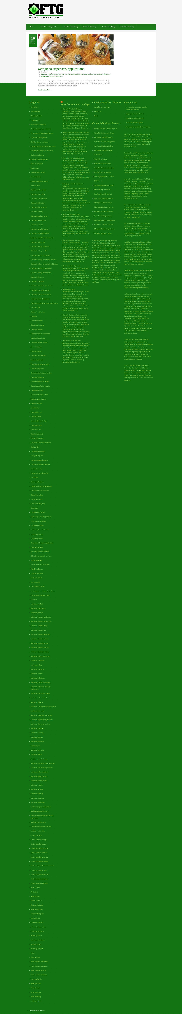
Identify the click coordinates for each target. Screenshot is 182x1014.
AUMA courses (136, 144)
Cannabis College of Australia (103, 224)
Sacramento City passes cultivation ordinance (138, 311)
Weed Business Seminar (38, 970)
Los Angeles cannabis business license (43, 591)
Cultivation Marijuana (38, 504)
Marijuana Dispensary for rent (104, 207)
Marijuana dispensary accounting (41, 715)
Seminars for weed (37, 909)
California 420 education (39, 199)
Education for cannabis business (41, 556)
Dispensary (34, 508)
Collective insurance (37, 438)
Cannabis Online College (39, 421)
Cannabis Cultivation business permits (75, 315)
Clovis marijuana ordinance (140, 373)
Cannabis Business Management (104, 142)
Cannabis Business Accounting (104, 168)
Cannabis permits (36, 425)
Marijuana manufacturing (39, 759)
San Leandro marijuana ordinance (142, 328)
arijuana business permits (39, 138)
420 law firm (140, 137)
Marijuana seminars (37, 794)
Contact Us (98, 111)
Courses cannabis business (39, 460)
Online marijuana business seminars (42, 866)
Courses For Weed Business (133, 184)
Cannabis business (37, 329)
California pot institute (38, 312)
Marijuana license (36, 754)
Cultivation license (37, 499)
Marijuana (34, 600)
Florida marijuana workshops (40, 565)
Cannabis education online (39, 395)
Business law (35, 168)
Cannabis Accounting (70, 27)
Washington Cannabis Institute (104, 176)
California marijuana (37, 281)
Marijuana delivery (37, 702)
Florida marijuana (36, 560)
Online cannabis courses (38, 844)
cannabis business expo (131, 158)
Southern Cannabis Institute (103, 194)
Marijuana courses (37, 674)
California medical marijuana (40, 299)
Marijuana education (37, 728)
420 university (35, 111)
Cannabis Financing (127, 27)
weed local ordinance (99, 258)
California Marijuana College (103, 146)
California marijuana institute (40, 290)
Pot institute (35, 892)
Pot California (35, 888)
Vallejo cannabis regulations (111, 245)
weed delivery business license (110, 255)
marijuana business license (133, 339)
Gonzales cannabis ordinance (140, 231)
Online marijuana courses (39, 870)
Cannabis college (36, 347)
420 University (133, 139)
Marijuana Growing (37, 733)
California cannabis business (40, 233)
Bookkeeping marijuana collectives (42, 151)
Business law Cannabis (38, 172)
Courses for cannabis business (40, 464)
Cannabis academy (37, 321)
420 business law (142, 134)
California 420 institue (38, 203)
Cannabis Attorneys (90, 27)
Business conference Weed (39, 159)
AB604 (138, 142)
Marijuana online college (39, 776)
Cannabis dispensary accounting (41, 373)
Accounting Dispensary (38, 124)
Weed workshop (36, 996)
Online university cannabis (39, 883)
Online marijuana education (40, 874)
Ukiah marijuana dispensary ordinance (104, 241)
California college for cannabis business (43, 260)
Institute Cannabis (36, 578)
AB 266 (126, 142)
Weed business (35, 957)
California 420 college (38, 194)
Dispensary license (37, 538)
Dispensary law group (131, 191)
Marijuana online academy (39, 772)
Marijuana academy (37, 604)
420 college (34, 107)
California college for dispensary (41, 268)
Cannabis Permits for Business (72, 109)
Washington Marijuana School (104, 185)
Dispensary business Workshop (141, 189)
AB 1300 (142, 139)
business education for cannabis (141, 215)
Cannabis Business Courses (138, 155)
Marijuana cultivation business (40, 682)
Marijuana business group (39, 626)
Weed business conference (39, 962)
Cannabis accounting (37, 325)
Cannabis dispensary (37, 369)
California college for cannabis (40, 255)
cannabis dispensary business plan (141, 168)
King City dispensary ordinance (134, 264)
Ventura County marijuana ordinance (104, 248)
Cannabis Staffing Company (103, 216)
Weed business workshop (39, 975)
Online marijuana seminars (39, 879)
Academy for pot (36, 116)
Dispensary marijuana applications (68, 74)
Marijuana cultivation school (40, 698)
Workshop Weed (36, 1001)
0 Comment (44, 76)
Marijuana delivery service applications (43, 706)
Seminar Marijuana (37, 905)
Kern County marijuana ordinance (142, 262)
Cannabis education (37, 390)
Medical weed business (38, 822)
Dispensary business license (40, 530)
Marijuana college (36, 665)
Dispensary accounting (38, 512)
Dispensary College (37, 534)
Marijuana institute (37, 737)
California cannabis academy (40, 229)
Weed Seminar (35, 988)
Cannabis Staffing (108, 27)
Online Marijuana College (102, 163)
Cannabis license (36, 412)
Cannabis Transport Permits (71, 240)
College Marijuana (37, 456)
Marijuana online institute (39, 781)
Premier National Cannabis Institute (105, 129)
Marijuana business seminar (40, 647)
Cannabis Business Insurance (103, 211)
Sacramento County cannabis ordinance (137, 313)
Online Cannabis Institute (39, 853)
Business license (36, 177)
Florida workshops (37, 569)
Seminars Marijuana (37, 914)
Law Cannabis (35, 582)
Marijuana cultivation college (40, 693)
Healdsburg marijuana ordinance (134, 242)
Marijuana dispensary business (40, 724)
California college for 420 (39, 251)
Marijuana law (35, 746)
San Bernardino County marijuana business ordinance (136, 318)
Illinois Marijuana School (102, 190)
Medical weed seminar (38, 831)
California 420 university (39, 207)
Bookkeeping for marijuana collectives (43, 146)
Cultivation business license (40, 491)
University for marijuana (39, 927)
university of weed (37, 949)
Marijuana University (38, 798)
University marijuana (37, 931)
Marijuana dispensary (103, 74)
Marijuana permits (37, 785)
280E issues (132, 134)
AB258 (132, 142)
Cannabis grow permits (38, 399)
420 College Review (100, 159)
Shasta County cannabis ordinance (103, 272)
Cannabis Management (48, 27)
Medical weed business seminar (41, 827)
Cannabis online (36, 416)
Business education (37, 164)
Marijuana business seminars (40, 652)
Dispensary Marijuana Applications (42, 543)
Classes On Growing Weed (132, 368)
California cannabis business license (42, 238)
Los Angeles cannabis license (40, 595)
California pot (35, 308)
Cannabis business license (39, 342)
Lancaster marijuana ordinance (134, 270)
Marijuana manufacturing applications (43, 763)
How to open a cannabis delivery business (76, 132)
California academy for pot (39, 216)
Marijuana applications (88, 74)
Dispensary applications (49, 74)
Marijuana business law (38, 630)
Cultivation (34, 477)
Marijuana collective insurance (40, 656)
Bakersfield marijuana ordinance (134, 205)
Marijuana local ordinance (132, 357)
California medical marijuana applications (44, 303)
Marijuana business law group (40, 634)
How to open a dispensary (140, 257)
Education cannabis (37, 547)
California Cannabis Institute (103, 137)
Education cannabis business (40, 552)
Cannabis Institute (36, 403)
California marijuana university (41, 294)
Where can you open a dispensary (73, 158)
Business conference (37, 155)
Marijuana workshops (38, 802)
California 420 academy (38, 190)
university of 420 (36, 935)
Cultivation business (37, 482)
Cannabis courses (36, 351)
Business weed (35, 185)
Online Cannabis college (39, 840)
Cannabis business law (38, 338)
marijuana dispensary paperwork (142, 349)
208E (125, 134)
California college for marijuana (41, 273)
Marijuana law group (37, 750)
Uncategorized (35, 918)
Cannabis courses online (38, 355)
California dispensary (38, 277)
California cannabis (37, 225)
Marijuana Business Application (104, 229)
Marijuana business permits (39, 643)
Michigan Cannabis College (103, 203)
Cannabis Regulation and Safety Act (135, 172)
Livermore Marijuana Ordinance (142, 275)
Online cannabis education (39, 848)
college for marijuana (131, 375)
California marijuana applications (41, 286)
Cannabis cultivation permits (40, 364)
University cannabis (37, 922)
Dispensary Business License (72, 341)
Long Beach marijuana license (134, 278)
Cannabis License (143, 170)
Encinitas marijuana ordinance (133, 223)
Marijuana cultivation (38, 678)
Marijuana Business (37, 613)
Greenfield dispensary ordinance (134, 233)
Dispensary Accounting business (41, 517)
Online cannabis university (39, 857)
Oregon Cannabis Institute (102, 172)
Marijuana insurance (37, 741)
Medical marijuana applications (41, 807)
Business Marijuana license (39, 181)
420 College (98, 155)
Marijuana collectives (38, 661)
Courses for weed (36, 469)
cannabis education (130, 170)
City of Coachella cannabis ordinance (136, 365)
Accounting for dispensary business (42, 133)
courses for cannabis (130, 179)
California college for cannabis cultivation (44, 264)
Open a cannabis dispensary (71, 266)
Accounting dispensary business (41, 129)
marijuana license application (138, 354)
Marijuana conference (38, 669)
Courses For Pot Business (139, 181)
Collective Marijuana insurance (41, 443)
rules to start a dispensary (139, 309)
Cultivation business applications (41, 486)
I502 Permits (98, 181)
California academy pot (38, 220)
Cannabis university (37, 434)
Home (32, 27)
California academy (37, 212)
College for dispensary (38, 451)
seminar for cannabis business (109, 270)
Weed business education (39, 966)
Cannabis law (35, 408)
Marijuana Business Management (105, 220)
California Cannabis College (103, 150)
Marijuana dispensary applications (61, 69)
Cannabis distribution (38, 377)
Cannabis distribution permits (40, 386)
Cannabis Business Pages (102, 107)
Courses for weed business (39, 473)
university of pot (36, 944)
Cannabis (34, 316)
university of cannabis (38, 940)
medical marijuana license (132, 294)
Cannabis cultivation (37, 360)
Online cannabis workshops (71, 214)
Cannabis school (36, 430)
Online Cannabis (36, 835)
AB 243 (148, 139)
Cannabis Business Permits (103, 233)
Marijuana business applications (41, 621)
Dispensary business (37, 525)
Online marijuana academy (39, 861)
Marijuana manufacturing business (42, 767)
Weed (32, 953)
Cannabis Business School (135, 160)
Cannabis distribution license (40, 382)
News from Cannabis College (75, 104)
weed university (36, 992)
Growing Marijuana (37, 573)
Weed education (36, 983)
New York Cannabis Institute (103, 198)
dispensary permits (137, 194)
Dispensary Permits (69, 289)
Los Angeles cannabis (38, 586)
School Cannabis (36, 901)
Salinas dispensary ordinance (133, 316)
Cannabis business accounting (40, 334)
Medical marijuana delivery (40, 811)
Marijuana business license (39, 639)
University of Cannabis (99, 243)
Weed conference (36, 979)
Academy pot (35, 120)
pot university (35, 896)
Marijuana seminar (37, 789)
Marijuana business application (41, 617)
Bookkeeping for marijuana (39, 142)
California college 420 (38, 242)
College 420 (35, 447)
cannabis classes (136, 165)
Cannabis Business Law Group (104, 133)
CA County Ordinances (131, 217)
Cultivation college (37, 495)
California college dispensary (40, 246)
